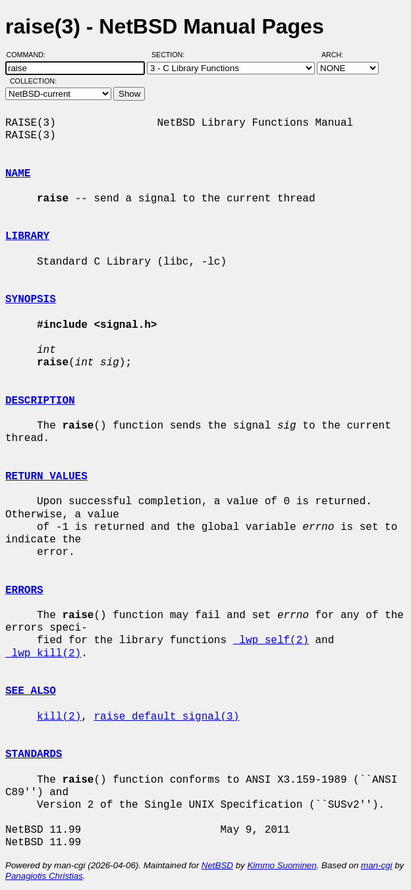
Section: (170, 55)
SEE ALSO (30, 691)
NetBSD (217, 865)
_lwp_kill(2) (43, 653)
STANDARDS (33, 754)
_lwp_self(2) (271, 640)
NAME (17, 174)
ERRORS (24, 590)
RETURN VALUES (46, 476)
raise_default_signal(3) (166, 717)
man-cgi (376, 865)
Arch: (338, 55)
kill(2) (59, 717)
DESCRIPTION (40, 401)
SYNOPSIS (30, 299)
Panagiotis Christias (44, 876)
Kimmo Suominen (281, 865)
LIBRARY (27, 236)
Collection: (33, 81)
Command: (30, 55)
